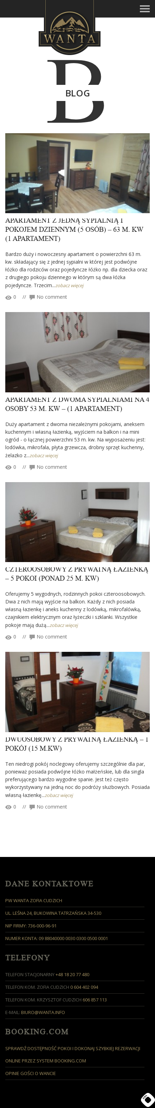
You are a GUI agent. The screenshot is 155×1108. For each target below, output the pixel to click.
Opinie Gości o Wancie (30, 1073)
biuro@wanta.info (43, 1012)
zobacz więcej (69, 285)
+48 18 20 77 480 (72, 974)
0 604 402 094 (84, 987)
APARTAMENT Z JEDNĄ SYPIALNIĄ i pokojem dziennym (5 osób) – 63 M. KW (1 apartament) (74, 230)
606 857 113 (95, 999)
